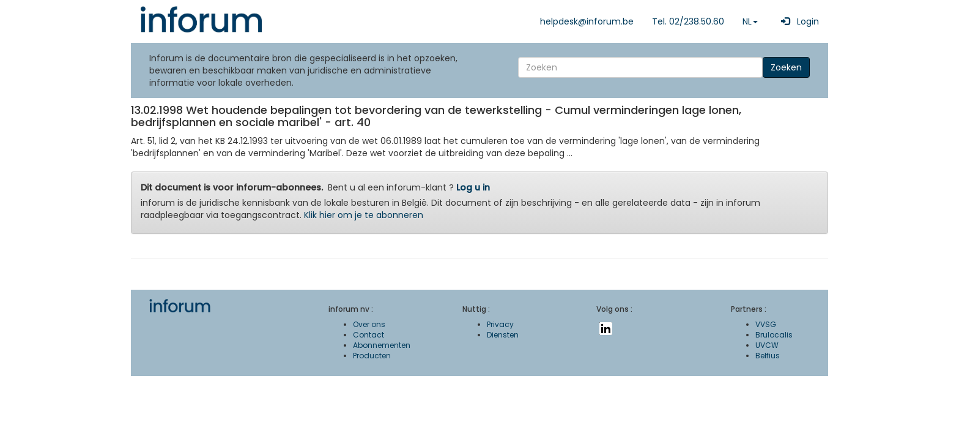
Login (797, 21)
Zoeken (786, 67)
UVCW (767, 345)
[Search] (640, 67)
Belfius (767, 355)
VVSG (765, 324)
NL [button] (750, 21)
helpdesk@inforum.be (587, 21)
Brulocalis (774, 335)
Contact (368, 335)
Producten (372, 355)
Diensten (503, 335)
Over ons (369, 324)
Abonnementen (381, 345)
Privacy (500, 324)
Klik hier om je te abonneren (363, 215)
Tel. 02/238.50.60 (688, 21)
